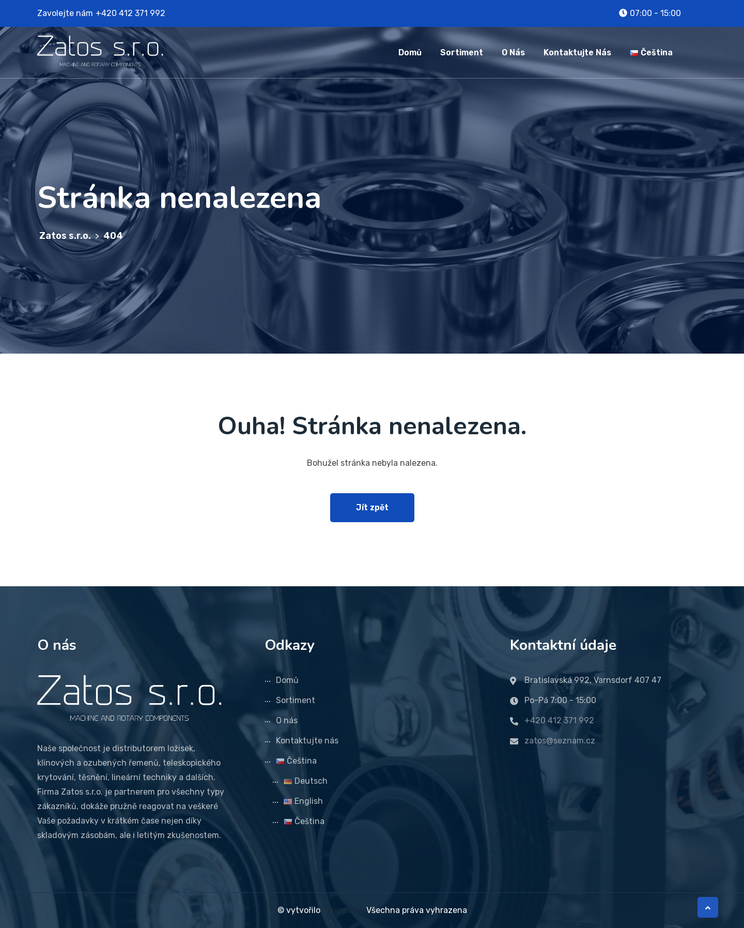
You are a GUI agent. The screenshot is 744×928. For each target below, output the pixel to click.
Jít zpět (372, 507)
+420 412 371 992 (130, 13)
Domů (410, 52)
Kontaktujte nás (577, 52)
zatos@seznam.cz (559, 741)
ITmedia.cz (343, 910)
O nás (513, 52)
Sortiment (461, 52)
